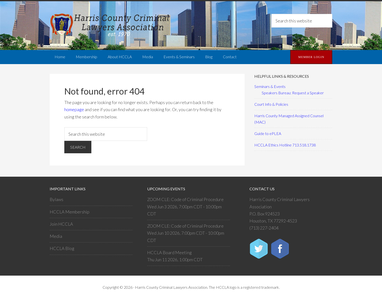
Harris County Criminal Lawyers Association (111, 25)
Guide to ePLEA (267, 133)
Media (56, 236)
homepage (74, 109)
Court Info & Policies (271, 104)
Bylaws (56, 199)
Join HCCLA (61, 224)
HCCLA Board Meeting (169, 252)
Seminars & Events (270, 86)
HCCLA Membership (69, 211)
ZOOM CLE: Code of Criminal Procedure (185, 199)
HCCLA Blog (62, 248)
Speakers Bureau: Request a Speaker (293, 92)
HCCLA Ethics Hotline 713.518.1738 (285, 145)
